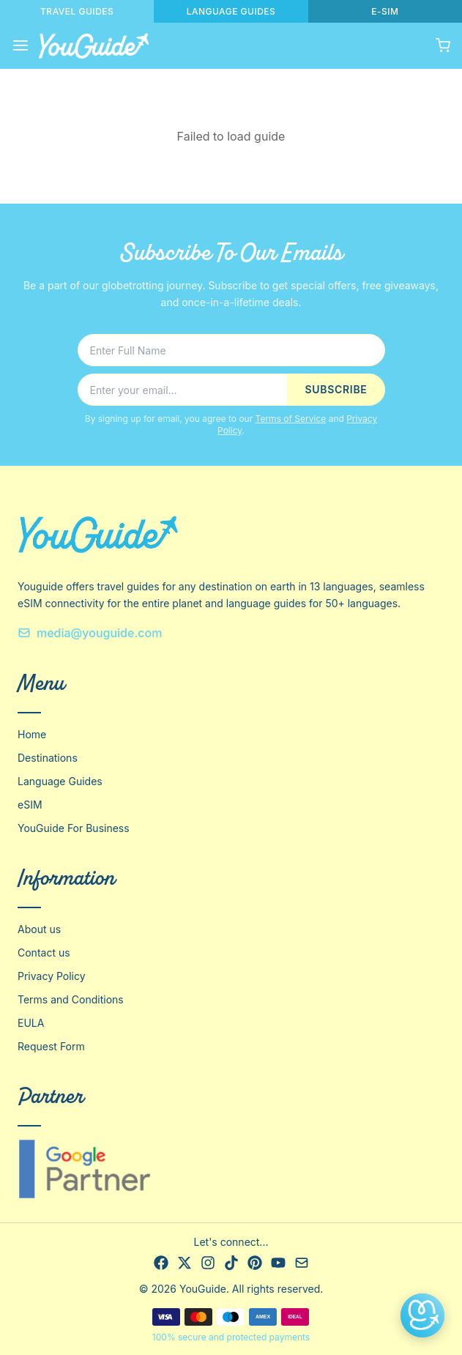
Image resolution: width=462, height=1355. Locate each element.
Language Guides (60, 781)
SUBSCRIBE (336, 389)
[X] (184, 1262)
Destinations (48, 757)
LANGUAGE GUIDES (231, 11)
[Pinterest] (254, 1262)
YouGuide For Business (74, 828)
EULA (31, 1023)
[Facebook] (161, 1262)
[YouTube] (278, 1262)
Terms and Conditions (71, 999)
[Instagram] (208, 1262)
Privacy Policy (52, 976)
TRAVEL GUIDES (76, 11)
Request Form (51, 1046)
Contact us (44, 952)
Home (32, 734)
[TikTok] (231, 1262)
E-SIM (384, 11)
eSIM (30, 804)
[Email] (301, 1262)
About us (39, 929)
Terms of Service (291, 418)
